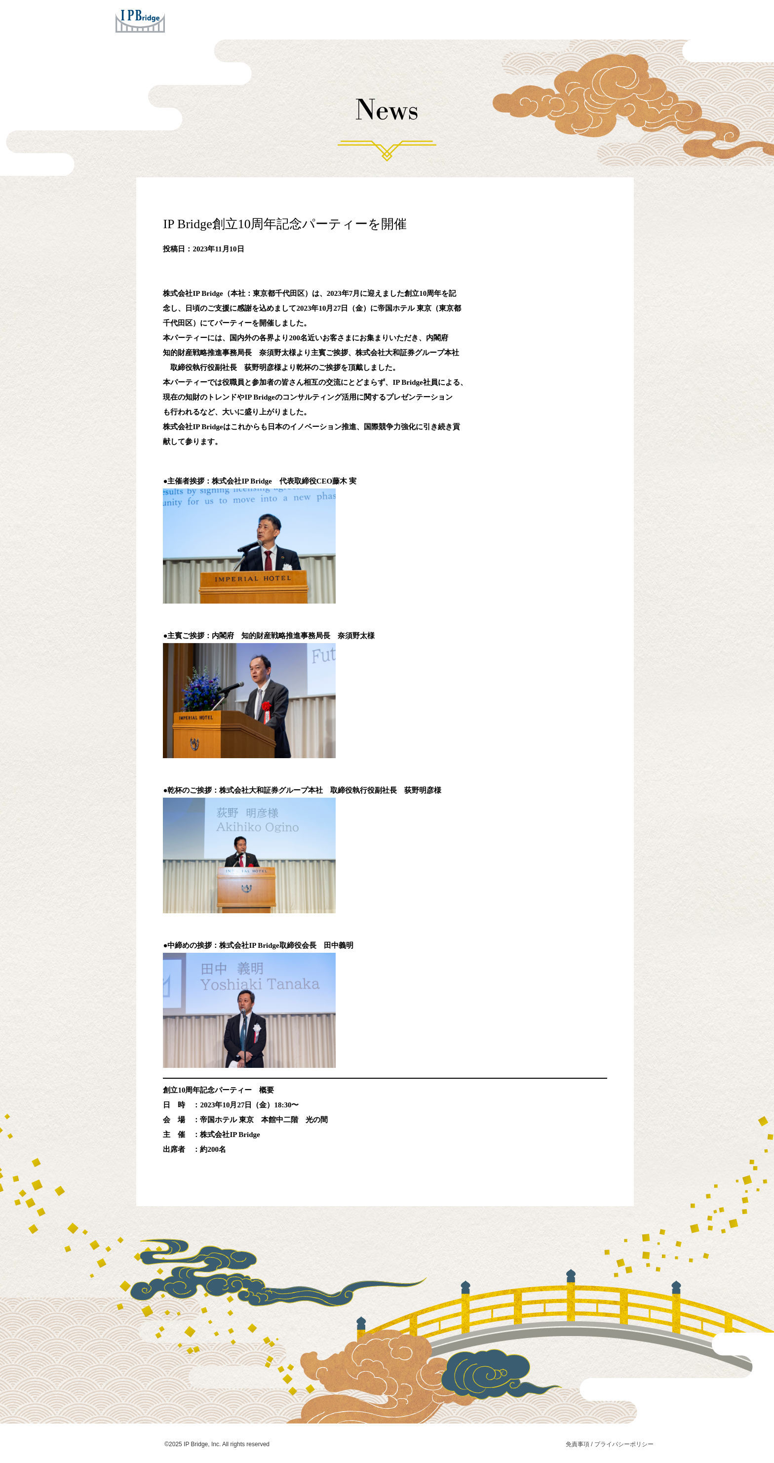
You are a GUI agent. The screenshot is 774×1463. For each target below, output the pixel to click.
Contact (584, 19)
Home (304, 19)
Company (449, 19)
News (495, 19)
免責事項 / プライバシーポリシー (610, 1444)
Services (348, 19)
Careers (537, 19)
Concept (399, 19)
